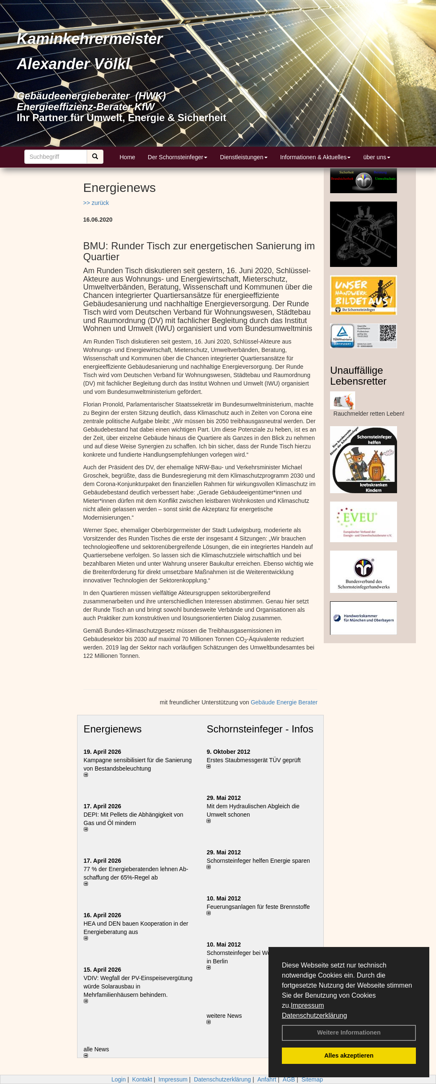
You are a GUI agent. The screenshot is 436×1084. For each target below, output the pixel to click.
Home (127, 157)
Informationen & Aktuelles (315, 157)
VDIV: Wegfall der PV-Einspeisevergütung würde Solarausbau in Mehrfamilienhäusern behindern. (138, 986)
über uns (376, 157)
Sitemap (312, 1079)
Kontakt (142, 1079)
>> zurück (96, 202)
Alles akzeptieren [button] (349, 1055)
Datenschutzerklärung (314, 1015)
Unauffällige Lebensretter (358, 376)
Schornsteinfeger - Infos (259, 729)
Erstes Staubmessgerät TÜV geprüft (253, 760)
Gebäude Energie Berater (284, 702)
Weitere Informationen (349, 1032)
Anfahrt (266, 1079)
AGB (289, 1079)
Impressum (307, 1005)
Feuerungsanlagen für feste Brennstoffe (258, 906)
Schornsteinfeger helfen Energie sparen (258, 860)
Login (118, 1079)
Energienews (113, 729)
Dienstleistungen (244, 157)
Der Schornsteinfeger (177, 157)
